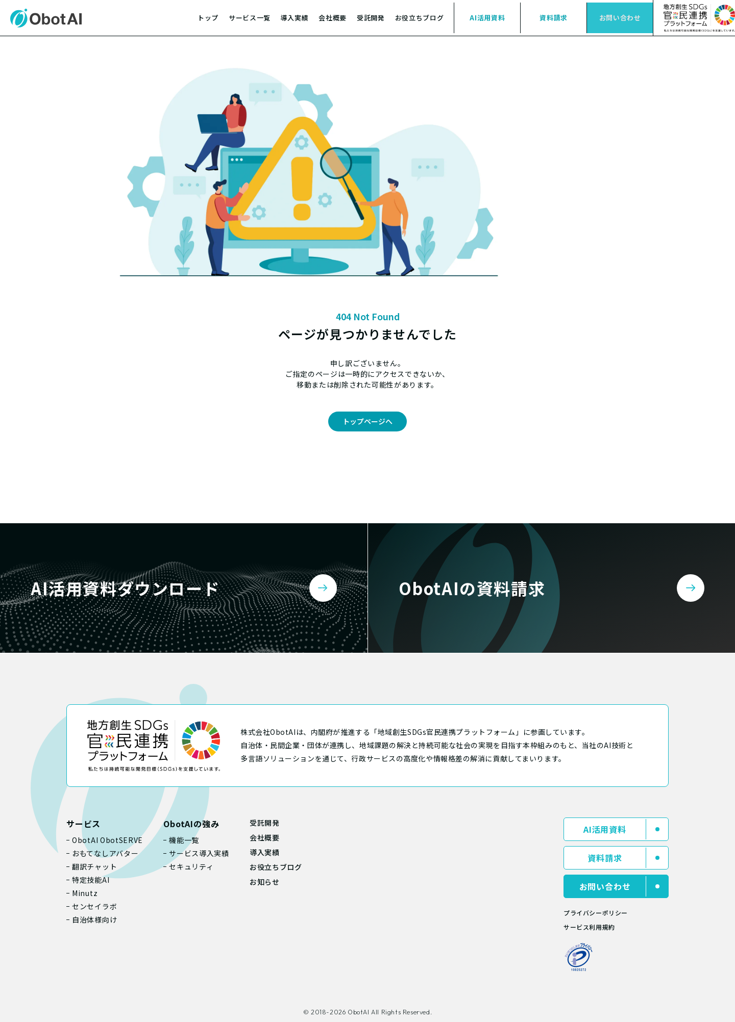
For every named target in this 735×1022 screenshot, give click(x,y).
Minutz (84, 893)
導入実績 (295, 17)
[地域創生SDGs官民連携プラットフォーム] (153, 745)
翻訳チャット (94, 866)
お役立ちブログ (419, 17)
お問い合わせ (620, 17)
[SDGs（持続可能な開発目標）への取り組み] (694, 18)
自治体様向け (94, 919)
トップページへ (367, 421)
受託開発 (371, 17)
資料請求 (554, 17)
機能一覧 (184, 840)
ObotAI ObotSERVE (107, 840)
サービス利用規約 (589, 927)
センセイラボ (94, 906)
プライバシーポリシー (596, 912)
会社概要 (332, 17)
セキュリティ (191, 866)
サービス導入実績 (199, 853)
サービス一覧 (250, 17)
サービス (83, 823)
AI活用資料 (487, 17)
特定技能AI (90, 880)
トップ (208, 17)
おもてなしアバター (105, 853)
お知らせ (265, 882)
